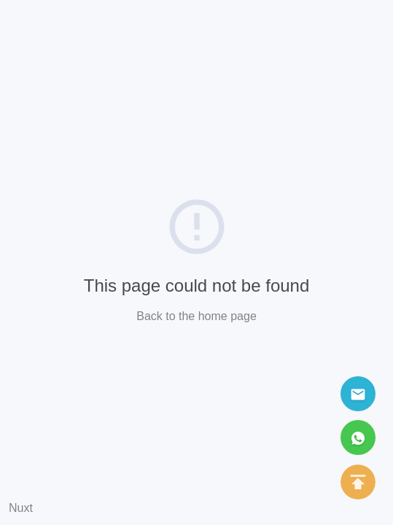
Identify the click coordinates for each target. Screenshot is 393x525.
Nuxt (21, 508)
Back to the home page (196, 316)
